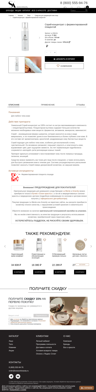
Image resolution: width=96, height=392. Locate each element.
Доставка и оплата (44, 351)
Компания (67, 345)
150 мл (56, 43)
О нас (67, 340)
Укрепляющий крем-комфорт (17, 259)
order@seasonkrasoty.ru (19, 374)
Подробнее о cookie (18, 390)
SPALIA (66, 48)
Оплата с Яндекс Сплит (46, 357)
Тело (11, 348)
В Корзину (18, 277)
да (55, 45)
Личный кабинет (43, 345)
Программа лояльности (46, 348)
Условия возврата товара (46, 354)
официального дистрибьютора (53, 203)
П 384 (54, 41)
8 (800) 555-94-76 (73, 4)
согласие (16, 324)
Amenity (75, 196)
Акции (11, 354)
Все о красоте (69, 351)
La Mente (66, 196)
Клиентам (43, 340)
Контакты (16, 365)
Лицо (11, 345)
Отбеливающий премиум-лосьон (59, 259)
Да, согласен (86, 388)
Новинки (12, 351)
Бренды (66, 348)
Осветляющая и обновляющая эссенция (38, 260)
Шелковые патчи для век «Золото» (80, 259)
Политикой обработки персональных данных (28, 326)
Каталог (15, 340)
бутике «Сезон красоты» (42, 198)
